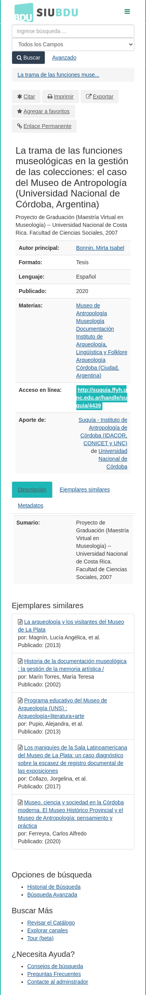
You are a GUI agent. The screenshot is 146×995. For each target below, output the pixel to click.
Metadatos (30, 505)
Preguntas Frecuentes (54, 974)
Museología (90, 321)
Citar (29, 96)
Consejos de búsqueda (55, 966)
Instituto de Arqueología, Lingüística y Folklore (102, 344)
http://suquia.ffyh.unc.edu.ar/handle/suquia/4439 (101, 398)
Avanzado (64, 57)
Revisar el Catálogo (51, 923)
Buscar (28, 57)
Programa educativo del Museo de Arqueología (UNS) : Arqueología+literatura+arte (62, 708)
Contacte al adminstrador (57, 982)
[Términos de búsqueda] (73, 31)
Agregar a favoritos (47, 111)
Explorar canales (47, 930)
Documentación (95, 329)
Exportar (103, 96)
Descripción (32, 489)
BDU (22, 12)
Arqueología (91, 360)
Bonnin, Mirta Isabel (100, 248)
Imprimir (64, 96)
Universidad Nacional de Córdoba (113, 459)
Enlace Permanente (48, 126)
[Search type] (73, 44)
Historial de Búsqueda (54, 887)
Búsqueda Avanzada (52, 894)
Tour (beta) (40, 938)
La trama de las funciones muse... (58, 75)
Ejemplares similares (85, 489)
